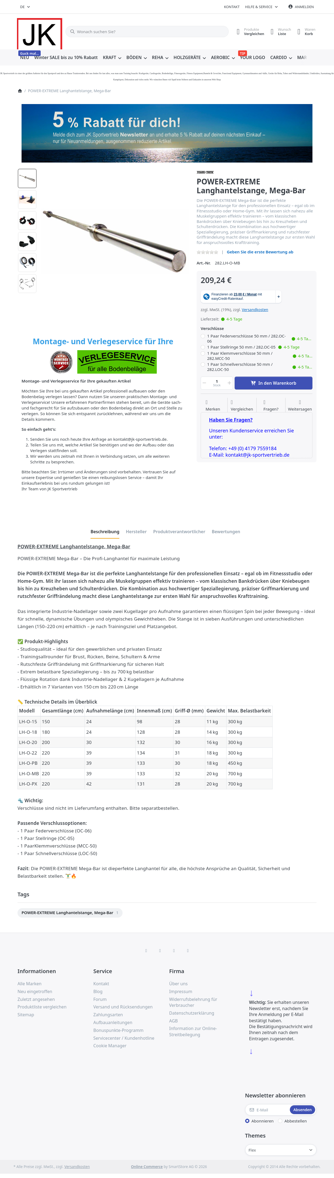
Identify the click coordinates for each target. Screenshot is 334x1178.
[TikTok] (174, 950)
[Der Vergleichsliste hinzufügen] (242, 405)
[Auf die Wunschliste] (213, 405)
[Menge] (217, 383)
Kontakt (232, 6)
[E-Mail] (267, 1109)
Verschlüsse (212, 328)
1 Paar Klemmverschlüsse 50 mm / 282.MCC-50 (259, 356)
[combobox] (25, 7)
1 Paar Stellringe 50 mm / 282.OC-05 (253, 347)
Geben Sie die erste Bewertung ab (260, 251)
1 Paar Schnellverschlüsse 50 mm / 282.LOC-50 (259, 367)
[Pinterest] (188, 950)
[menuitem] (25, 57)
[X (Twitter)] (160, 950)
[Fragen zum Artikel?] (271, 405)
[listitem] (115, 241)
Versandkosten (255, 309)
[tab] (105, 532)
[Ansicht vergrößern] (115, 241)
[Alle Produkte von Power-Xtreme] (205, 171)
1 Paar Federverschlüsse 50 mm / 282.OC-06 (259, 338)
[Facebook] (146, 950)
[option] (27, 178)
